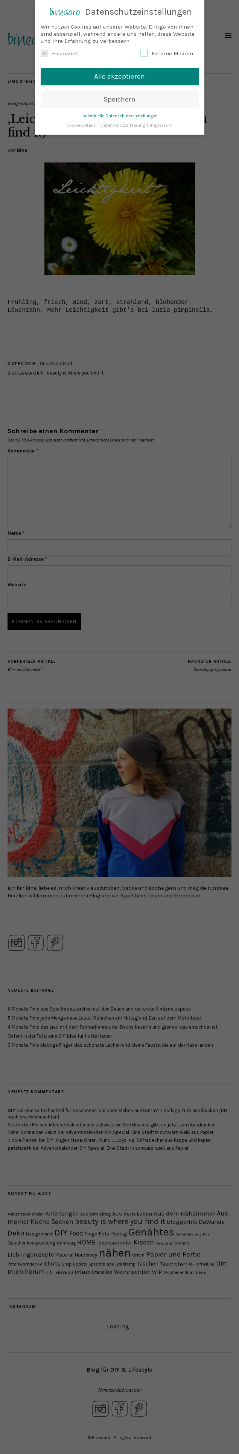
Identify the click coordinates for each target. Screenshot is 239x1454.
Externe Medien (166, 52)
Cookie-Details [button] (82, 123)
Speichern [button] (119, 98)
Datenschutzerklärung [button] (123, 123)
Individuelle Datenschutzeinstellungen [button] (119, 114)
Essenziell (60, 52)
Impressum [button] (161, 123)
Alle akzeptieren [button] (119, 75)
